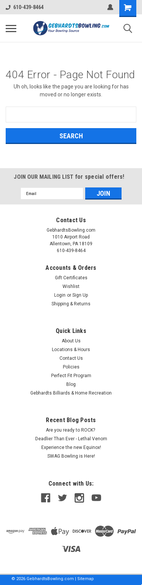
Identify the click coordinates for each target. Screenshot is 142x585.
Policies (71, 367)
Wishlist (71, 286)
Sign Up (80, 295)
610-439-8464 (25, 7)
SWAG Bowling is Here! (71, 456)
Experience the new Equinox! (71, 447)
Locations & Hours (71, 349)
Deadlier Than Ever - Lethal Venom (71, 438)
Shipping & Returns (71, 303)
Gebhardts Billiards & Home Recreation (71, 393)
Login (60, 295)
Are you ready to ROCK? (71, 430)
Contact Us (71, 358)
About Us (71, 341)
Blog (71, 384)
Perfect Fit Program (71, 375)
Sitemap (85, 578)
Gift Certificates (71, 277)
